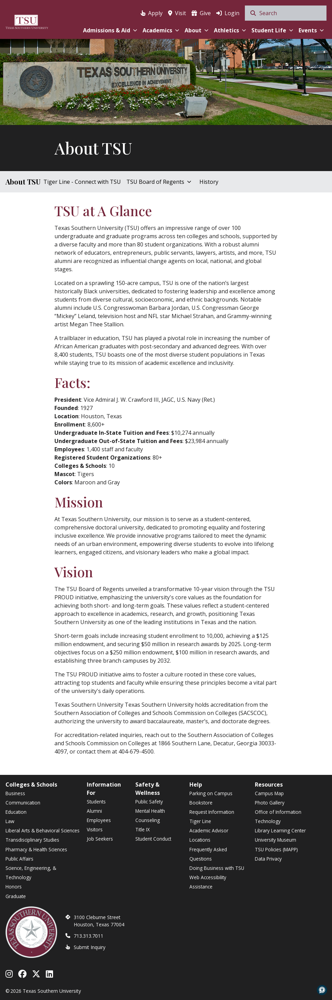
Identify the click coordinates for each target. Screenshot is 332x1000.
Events (311, 30)
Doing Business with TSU (216, 868)
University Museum (275, 839)
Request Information (211, 812)
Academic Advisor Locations (208, 835)
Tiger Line (200, 821)
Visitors (95, 829)
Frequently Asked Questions (208, 854)
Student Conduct (153, 838)
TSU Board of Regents (158, 182)
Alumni (94, 811)
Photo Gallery (269, 802)
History (208, 182)
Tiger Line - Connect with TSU (82, 182)
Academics (161, 30)
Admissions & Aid (110, 30)
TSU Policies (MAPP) (276, 849)
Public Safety (149, 801)
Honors (14, 886)
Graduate (16, 896)
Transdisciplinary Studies (32, 839)
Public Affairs (19, 858)
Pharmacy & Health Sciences (36, 849)
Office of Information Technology (278, 816)
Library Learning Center (280, 830)
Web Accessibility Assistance (207, 882)
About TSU (23, 181)
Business (15, 793)
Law (10, 821)
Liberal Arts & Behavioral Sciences (43, 830)
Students (96, 801)
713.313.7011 (88, 936)
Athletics (230, 30)
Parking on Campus (210, 793)
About (196, 30)
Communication (23, 802)
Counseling (147, 820)
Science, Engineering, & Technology (31, 873)
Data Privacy (268, 858)
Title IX (142, 829)
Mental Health (150, 811)
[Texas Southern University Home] (27, 21)
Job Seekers (100, 838)
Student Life (272, 30)
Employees (99, 820)
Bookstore (200, 802)
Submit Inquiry (89, 947)
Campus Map (269, 793)
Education (16, 812)
